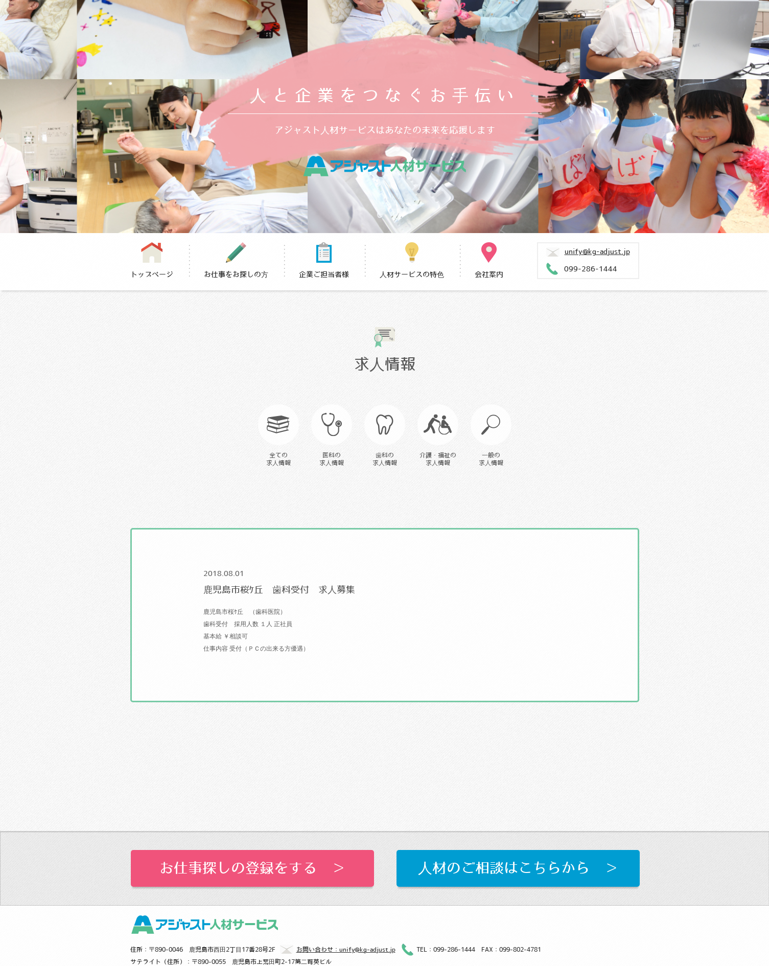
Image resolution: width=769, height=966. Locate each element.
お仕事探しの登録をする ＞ (252, 868)
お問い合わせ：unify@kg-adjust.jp (337, 950)
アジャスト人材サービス (384, 166)
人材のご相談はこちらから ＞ (518, 868)
